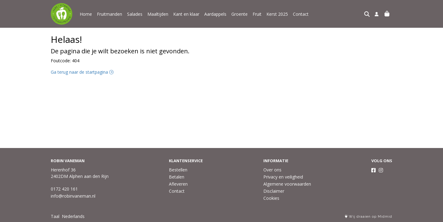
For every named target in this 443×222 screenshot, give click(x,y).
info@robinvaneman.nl (73, 196)
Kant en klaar (186, 14)
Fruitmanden (109, 14)
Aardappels (215, 14)
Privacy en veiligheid (283, 177)
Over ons (272, 170)
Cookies (271, 198)
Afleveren (178, 184)
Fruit (257, 14)
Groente (239, 14)
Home (86, 14)
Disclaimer (273, 191)
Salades (134, 14)
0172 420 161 (64, 189)
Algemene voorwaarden (287, 184)
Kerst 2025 (277, 14)
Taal (55, 216)
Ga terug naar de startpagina (82, 72)
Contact (301, 14)
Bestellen (178, 170)
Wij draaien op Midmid (368, 217)
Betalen (176, 177)
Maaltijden (157, 14)
